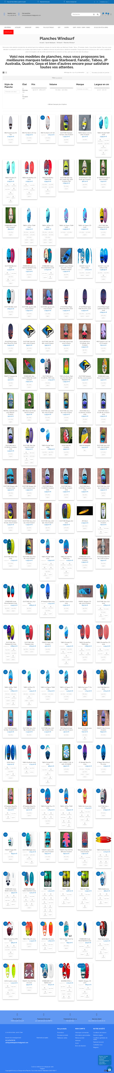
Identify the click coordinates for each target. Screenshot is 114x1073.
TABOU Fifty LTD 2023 (29, 939)
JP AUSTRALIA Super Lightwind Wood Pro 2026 (103, 308)
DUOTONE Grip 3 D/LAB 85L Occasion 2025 (85, 488)
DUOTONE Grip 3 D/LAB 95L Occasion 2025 (66, 488)
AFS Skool (85, 521)
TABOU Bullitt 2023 (103, 889)
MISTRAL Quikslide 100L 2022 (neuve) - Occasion (11, 412)
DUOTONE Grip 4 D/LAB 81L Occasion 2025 (11, 447)
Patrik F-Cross (48, 889)
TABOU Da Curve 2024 (84, 806)
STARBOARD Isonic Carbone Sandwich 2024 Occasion (85, 558)
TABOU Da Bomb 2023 (103, 850)
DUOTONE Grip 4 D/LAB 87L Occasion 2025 (48, 488)
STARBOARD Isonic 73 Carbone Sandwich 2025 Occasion (29, 267)
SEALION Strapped (85, 445)
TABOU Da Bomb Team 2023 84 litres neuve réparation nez (66, 377)
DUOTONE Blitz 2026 (10, 307)
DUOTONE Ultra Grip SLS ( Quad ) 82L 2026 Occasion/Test (66, 179)
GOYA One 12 (10, 762)
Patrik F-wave (66, 889)
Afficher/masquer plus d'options (57, 104)
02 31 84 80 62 (12, 15)
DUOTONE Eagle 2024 (29, 850)
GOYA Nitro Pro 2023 (48, 939)
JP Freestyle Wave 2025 (48, 601)
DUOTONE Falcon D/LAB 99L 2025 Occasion (85, 343)
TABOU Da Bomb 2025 (29, 762)
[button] (104, 2)
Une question (26, 13)
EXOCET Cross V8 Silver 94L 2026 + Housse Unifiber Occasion (66, 267)
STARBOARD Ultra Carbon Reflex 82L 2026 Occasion (29, 377)
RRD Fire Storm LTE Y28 (48, 133)
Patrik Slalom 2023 (103, 939)
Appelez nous (12, 13)
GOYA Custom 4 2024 (10, 981)
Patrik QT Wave (84, 889)
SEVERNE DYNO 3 (66, 981)
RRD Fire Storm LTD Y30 (29, 133)
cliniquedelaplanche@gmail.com (31, 15)
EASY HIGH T (53, 1070)
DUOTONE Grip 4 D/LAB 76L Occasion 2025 (85, 412)
